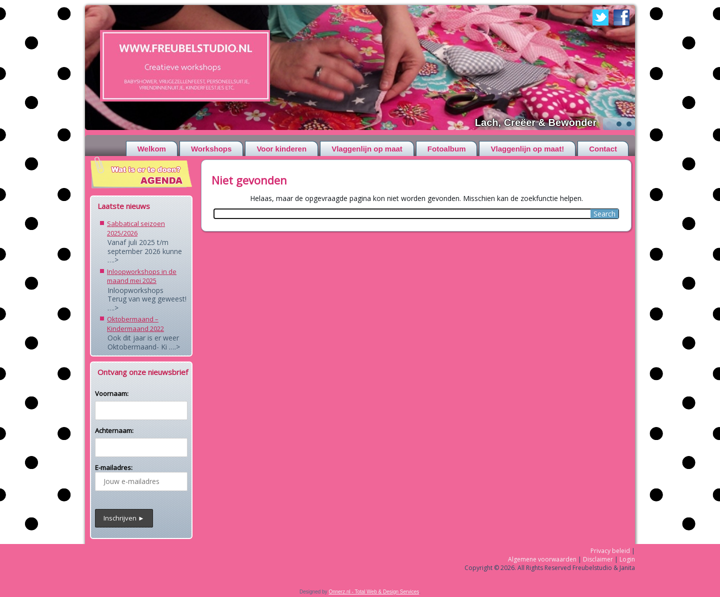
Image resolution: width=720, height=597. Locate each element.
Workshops (211, 148)
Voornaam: (111, 393)
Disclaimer (598, 559)
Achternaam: (114, 430)
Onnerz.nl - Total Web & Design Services (373, 591)
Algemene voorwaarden (542, 559)
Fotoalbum (447, 148)
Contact (603, 148)
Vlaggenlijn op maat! (527, 148)
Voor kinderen (281, 148)
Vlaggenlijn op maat (367, 148)
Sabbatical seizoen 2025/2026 (136, 228)
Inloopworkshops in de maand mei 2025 (141, 276)
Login (627, 559)
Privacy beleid (610, 550)
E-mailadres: (141, 477)
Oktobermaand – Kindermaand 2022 (135, 323)
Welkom (152, 148)
